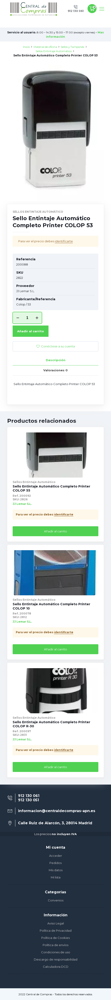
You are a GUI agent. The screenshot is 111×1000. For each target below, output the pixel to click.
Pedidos (55, 863)
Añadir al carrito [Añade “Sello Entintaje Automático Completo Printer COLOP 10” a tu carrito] (55, 649)
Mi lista (55, 877)
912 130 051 (28, 800)
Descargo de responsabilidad (55, 959)
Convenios (55, 900)
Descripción (55, 360)
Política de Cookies (55, 938)
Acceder (55, 855)
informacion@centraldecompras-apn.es (56, 811)
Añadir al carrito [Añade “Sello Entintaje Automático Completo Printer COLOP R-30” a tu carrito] (55, 767)
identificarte (64, 241)
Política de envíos (55, 945)
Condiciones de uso (55, 952)
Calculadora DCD (55, 966)
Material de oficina (45, 46)
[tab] (55, 360)
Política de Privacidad (56, 930)
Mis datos (55, 870)
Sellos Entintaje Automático (54, 51)
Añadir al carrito (30, 331)
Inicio (26, 46)
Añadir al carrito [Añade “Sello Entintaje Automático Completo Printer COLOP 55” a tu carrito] (55, 531)
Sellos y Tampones (72, 46)
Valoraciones (55, 370)
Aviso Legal (55, 923)
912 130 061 (28, 796)
